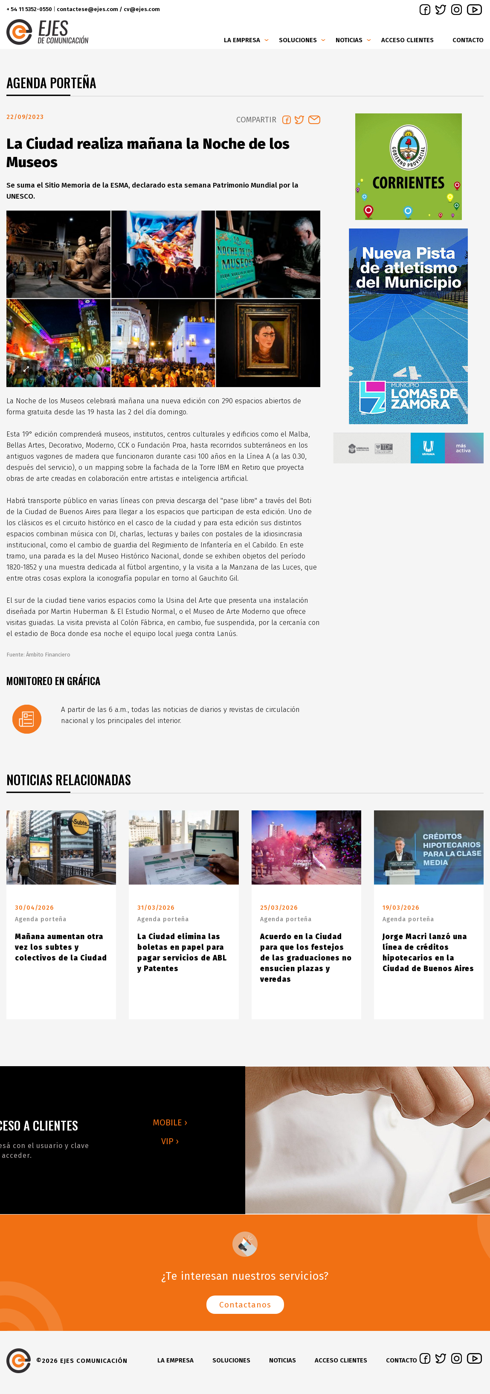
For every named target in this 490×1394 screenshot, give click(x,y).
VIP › (170, 1144)
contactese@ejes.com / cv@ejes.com (108, 9)
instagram (456, 9)
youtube (474, 9)
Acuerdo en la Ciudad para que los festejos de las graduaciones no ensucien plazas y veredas (306, 961)
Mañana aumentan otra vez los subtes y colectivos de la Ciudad (61, 951)
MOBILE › (170, 1126)
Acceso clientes (407, 40)
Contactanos (245, 1308)
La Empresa (242, 40)
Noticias (349, 40)
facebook (425, 9)
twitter (440, 9)
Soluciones (298, 40)
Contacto (468, 40)
